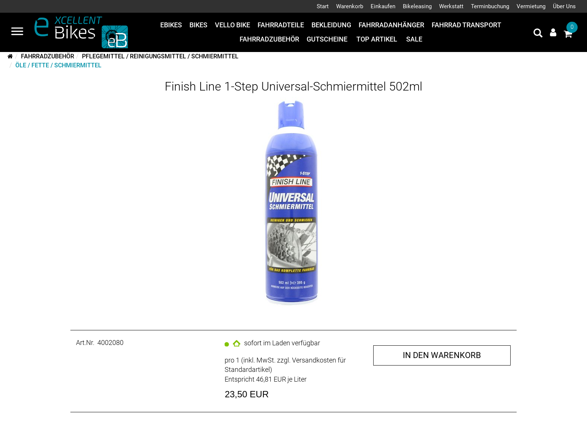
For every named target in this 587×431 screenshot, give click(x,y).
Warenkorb (349, 6)
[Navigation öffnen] (17, 32)
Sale (414, 39)
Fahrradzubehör (269, 39)
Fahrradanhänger (391, 25)
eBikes (171, 25)
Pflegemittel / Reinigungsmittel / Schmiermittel (160, 56)
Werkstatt (451, 6)
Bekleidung (331, 25)
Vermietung (531, 6)
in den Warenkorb (442, 355)
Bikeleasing (417, 6)
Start (323, 6)
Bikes (198, 25)
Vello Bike (232, 25)
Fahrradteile (281, 25)
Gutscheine (327, 39)
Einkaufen (383, 6)
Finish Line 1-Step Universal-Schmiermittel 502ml (293, 86)
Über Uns (564, 6)
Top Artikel (376, 39)
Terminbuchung (490, 6)
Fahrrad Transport (466, 25)
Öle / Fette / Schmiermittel (58, 65)
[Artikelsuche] (537, 34)
